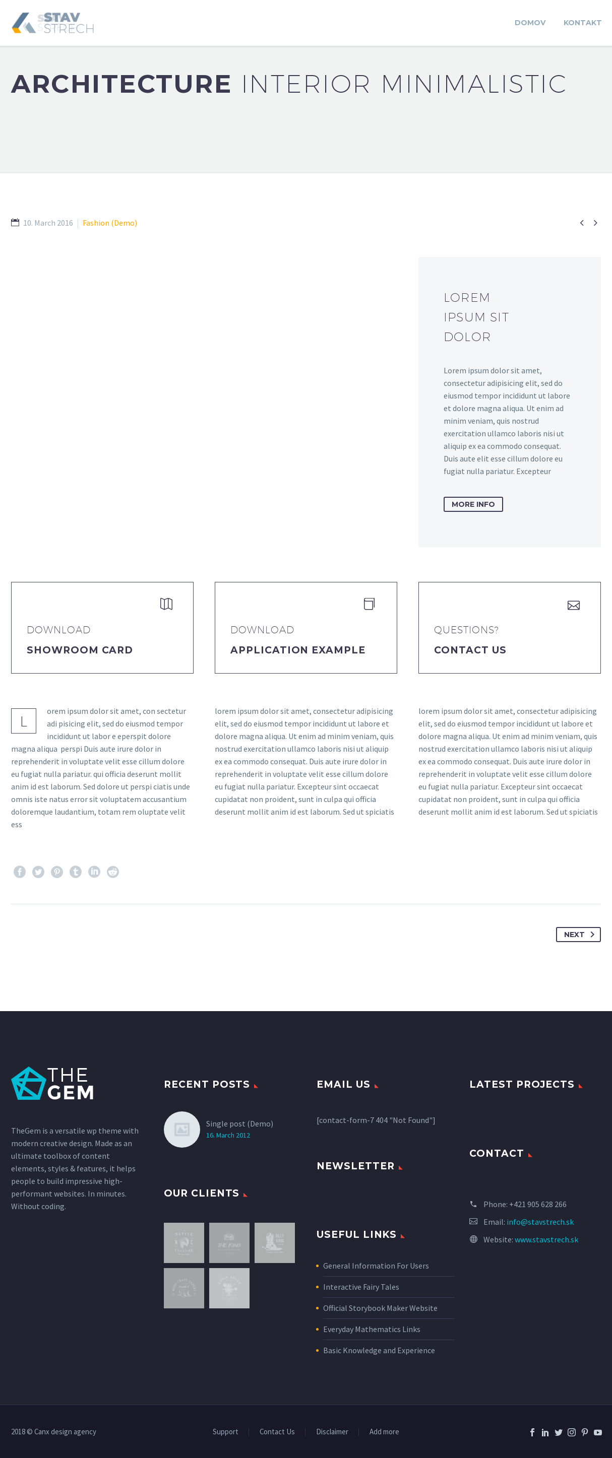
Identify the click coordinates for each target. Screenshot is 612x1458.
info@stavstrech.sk (540, 1222)
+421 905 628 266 (538, 1204)
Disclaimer (332, 1432)
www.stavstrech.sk (546, 1239)
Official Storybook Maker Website (380, 1308)
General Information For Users (376, 1266)
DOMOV (530, 22)
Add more (384, 1432)
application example (297, 650)
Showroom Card (80, 650)
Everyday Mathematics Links (371, 1329)
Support (225, 1432)
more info (473, 504)
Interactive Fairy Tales (361, 1287)
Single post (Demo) (239, 1123)
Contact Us (470, 650)
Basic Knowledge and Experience (379, 1350)
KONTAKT (583, 22)
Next (581, 934)
